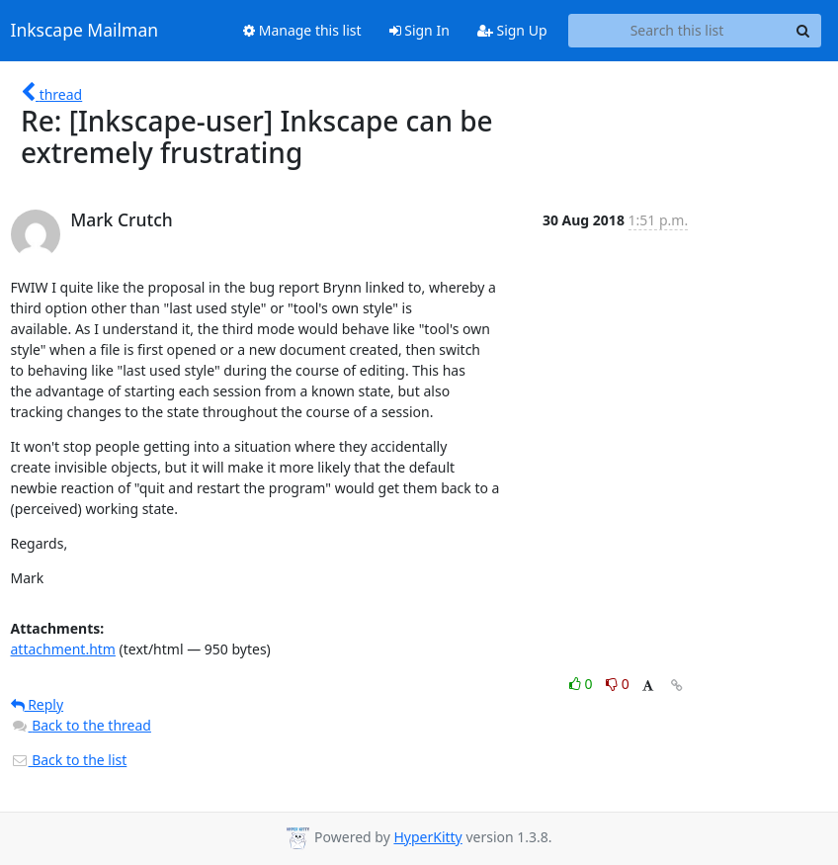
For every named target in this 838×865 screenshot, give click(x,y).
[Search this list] (677, 30)
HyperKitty (427, 836)
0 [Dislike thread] (617, 683)
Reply (37, 704)
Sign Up (512, 30)
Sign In (419, 30)
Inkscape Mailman (85, 31)
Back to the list (69, 759)
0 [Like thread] (582, 683)
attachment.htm (63, 649)
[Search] (803, 30)
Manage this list (302, 30)
